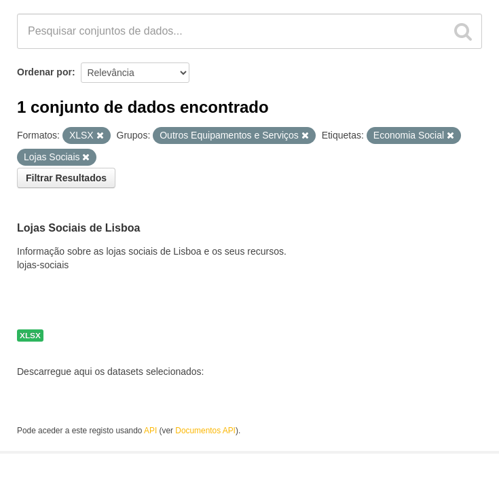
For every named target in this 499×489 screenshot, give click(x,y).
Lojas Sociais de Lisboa (78, 228)
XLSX (30, 335)
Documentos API (205, 430)
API (150, 430)
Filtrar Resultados (66, 178)
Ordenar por (44, 72)
